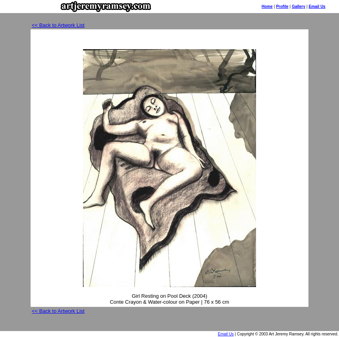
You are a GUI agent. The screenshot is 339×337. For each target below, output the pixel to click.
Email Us (317, 6)
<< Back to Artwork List (58, 25)
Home (267, 6)
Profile (282, 6)
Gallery (298, 6)
